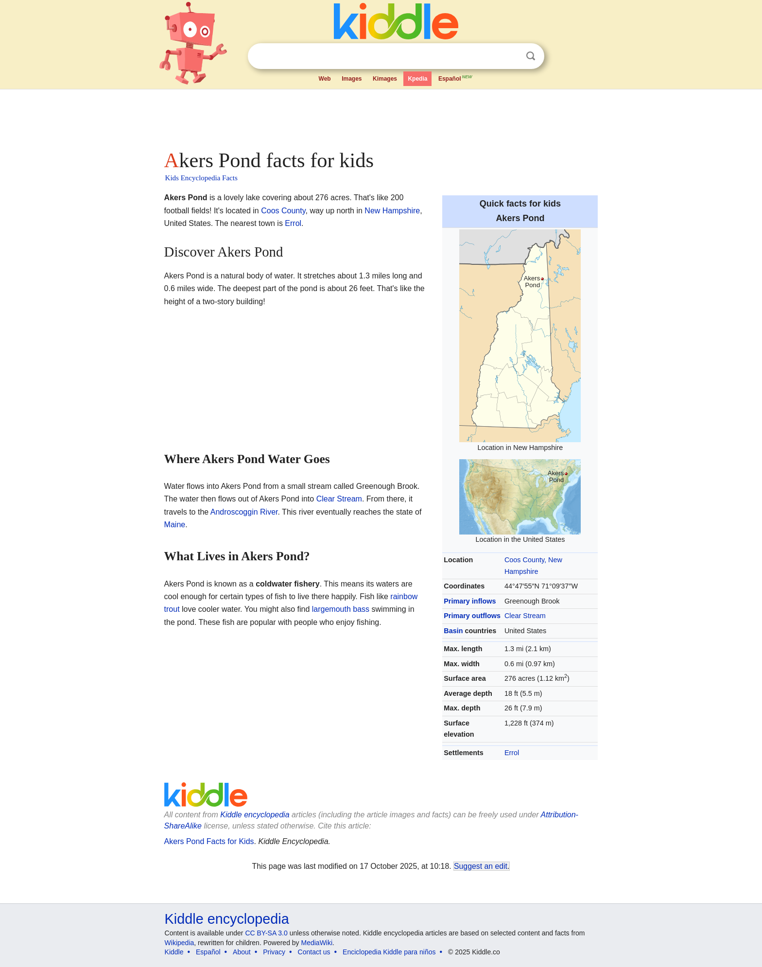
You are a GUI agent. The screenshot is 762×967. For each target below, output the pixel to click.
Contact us (314, 952)
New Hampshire (392, 211)
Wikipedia (179, 943)
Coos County (283, 211)
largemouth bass (340, 609)
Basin (453, 631)
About (242, 952)
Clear (510, 56)
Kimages (385, 78)
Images (352, 78)
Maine (175, 524)
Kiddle (174, 952)
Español (455, 77)
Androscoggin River (244, 512)
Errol (511, 753)
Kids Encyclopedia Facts (201, 178)
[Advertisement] (380, 116)
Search (530, 56)
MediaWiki (317, 943)
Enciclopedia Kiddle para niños (389, 952)
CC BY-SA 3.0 (266, 933)
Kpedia (417, 78)
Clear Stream (525, 616)
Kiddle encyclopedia (227, 919)
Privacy (274, 952)
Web (325, 78)
